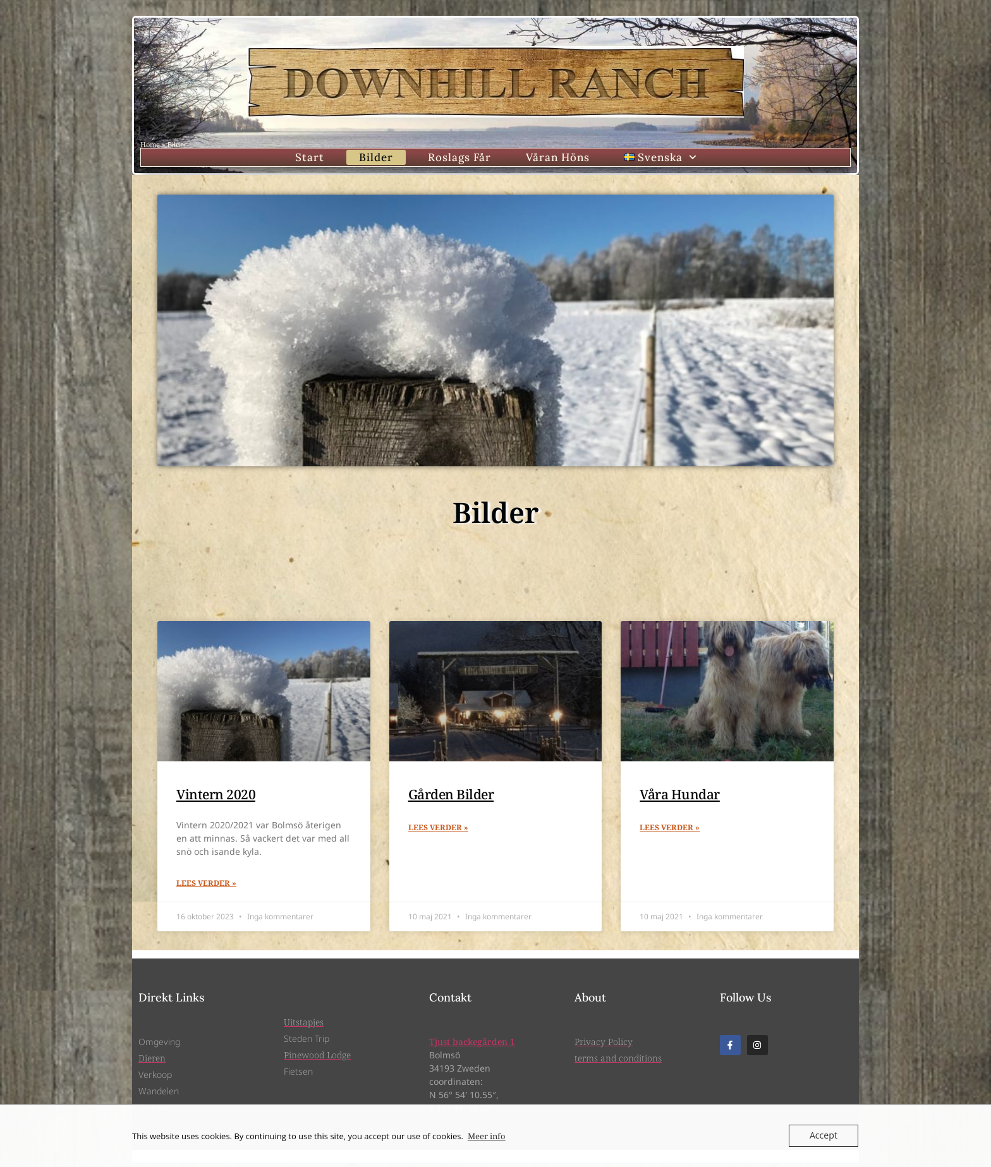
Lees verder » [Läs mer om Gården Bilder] (438, 831)
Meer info (487, 1136)
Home (150, 144)
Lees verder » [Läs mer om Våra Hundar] (670, 831)
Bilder (376, 159)
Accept (824, 1135)
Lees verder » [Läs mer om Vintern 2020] (206, 886)
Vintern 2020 (215, 797)
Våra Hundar (680, 797)
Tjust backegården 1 (472, 1045)
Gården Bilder (451, 797)
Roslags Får (459, 159)
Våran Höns (558, 159)
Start (309, 159)
